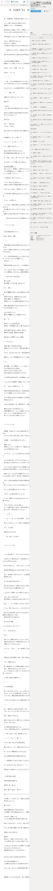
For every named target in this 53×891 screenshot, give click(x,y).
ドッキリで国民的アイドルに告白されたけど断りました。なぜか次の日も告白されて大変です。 (41, 4)
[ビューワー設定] (24, 2)
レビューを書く (36, 11)
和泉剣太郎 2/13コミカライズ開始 (38, 6)
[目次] (28, 2)
